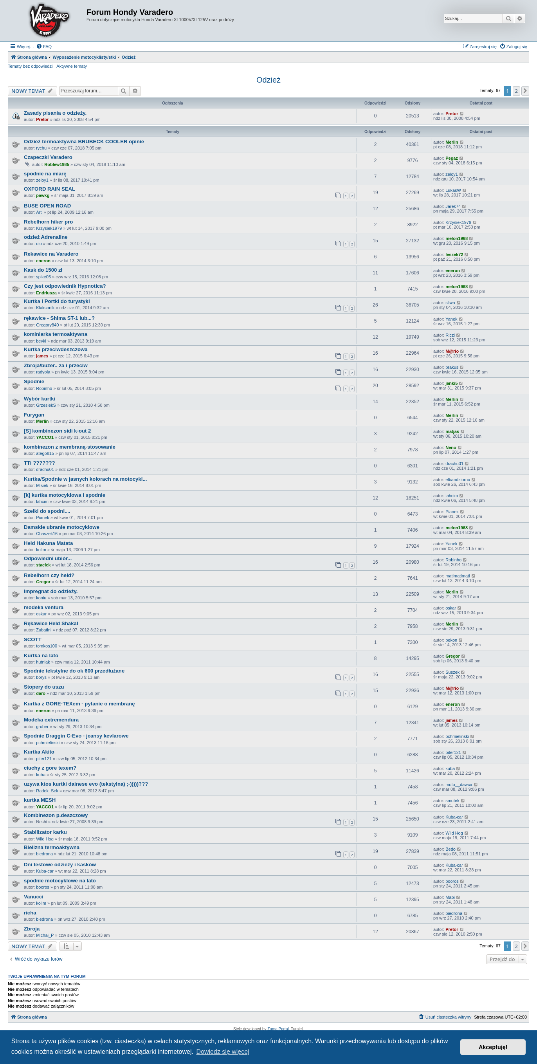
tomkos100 (46, 646)
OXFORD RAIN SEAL (49, 189)
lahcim (42, 501)
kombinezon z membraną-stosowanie (69, 447)
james (42, 355)
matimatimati (457, 575)
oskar (41, 613)
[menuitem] (44, 46)
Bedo (450, 849)
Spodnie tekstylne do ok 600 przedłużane (74, 671)
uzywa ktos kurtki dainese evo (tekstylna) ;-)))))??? (86, 784)
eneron (43, 260)
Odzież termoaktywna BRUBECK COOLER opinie (84, 141)
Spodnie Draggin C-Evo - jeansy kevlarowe (76, 736)
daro (40, 693)
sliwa (450, 302)
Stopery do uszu (44, 687)
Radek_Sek (47, 790)
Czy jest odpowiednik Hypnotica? (65, 286)
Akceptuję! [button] (493, 1047)
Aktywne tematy (71, 66)
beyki (41, 341)
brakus (451, 367)
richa (30, 913)
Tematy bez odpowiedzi (30, 66)
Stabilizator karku (45, 832)
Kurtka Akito (39, 752)
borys (41, 677)
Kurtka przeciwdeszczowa (56, 349)
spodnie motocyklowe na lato (60, 881)
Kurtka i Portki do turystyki (57, 301)
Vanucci (33, 897)
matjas (452, 431)
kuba (40, 774)
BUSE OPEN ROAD (47, 206)
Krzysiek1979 (49, 228)
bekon (451, 640)
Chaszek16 (47, 533)
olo (39, 243)
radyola (43, 372)
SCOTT (32, 639)
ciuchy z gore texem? (50, 768)
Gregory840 (47, 325)
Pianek (42, 517)
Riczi (450, 335)
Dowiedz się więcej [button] (222, 1051)
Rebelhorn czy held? (49, 575)
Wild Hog (45, 839)
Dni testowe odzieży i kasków (60, 864)
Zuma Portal (277, 1029)
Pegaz (451, 158)
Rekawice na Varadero (51, 254)
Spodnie (34, 381)
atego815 (45, 453)
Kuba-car (454, 817)
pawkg (42, 195)
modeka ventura (43, 607)
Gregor (43, 581)
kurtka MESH (40, 800)
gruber (42, 726)
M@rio (452, 351)
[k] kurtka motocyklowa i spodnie (64, 495)
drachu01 (45, 469)
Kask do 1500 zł (43, 270)
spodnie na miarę (45, 174)
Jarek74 (453, 206)
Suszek (452, 672)
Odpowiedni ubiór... (48, 558)
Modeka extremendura (51, 720)
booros (42, 887)
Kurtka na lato (41, 655)
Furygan (34, 415)
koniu (41, 597)
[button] (525, 91)
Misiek (42, 485)
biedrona (44, 853)
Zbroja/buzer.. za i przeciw (56, 365)
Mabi (450, 897)
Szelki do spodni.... (47, 511)
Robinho (44, 388)
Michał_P (45, 935)
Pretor (42, 119)
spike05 (43, 276)
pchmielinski (47, 742)
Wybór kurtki (39, 399)
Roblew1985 (56, 164)
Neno (450, 447)
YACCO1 (45, 437)
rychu (41, 148)
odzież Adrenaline (46, 237)
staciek (43, 565)
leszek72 (454, 254)
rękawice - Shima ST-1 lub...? (59, 318)
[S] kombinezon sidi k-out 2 (57, 431)
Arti (39, 212)
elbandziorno (457, 479)
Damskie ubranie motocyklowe (61, 527)
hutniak (43, 662)
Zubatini (43, 630)
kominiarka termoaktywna (55, 334)
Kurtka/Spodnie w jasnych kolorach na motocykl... (85, 479)
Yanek (451, 319)
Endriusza (46, 292)
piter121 (44, 758)
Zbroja (32, 929)
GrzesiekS (46, 405)
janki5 (451, 383)
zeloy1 (42, 180)
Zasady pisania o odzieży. (55, 113)
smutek (452, 800)
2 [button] (516, 90)
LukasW (453, 190)
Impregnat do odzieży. (51, 591)
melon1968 (456, 238)
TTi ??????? (39, 463)
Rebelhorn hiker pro (48, 222)
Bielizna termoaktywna (51, 847)
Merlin (451, 142)
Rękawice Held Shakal (51, 623)
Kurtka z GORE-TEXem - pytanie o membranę (79, 704)
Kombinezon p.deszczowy (56, 815)
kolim (41, 549)
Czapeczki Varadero (48, 157)
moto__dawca (458, 784)
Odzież (268, 80)
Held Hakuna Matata (48, 543)
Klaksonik (45, 307)
